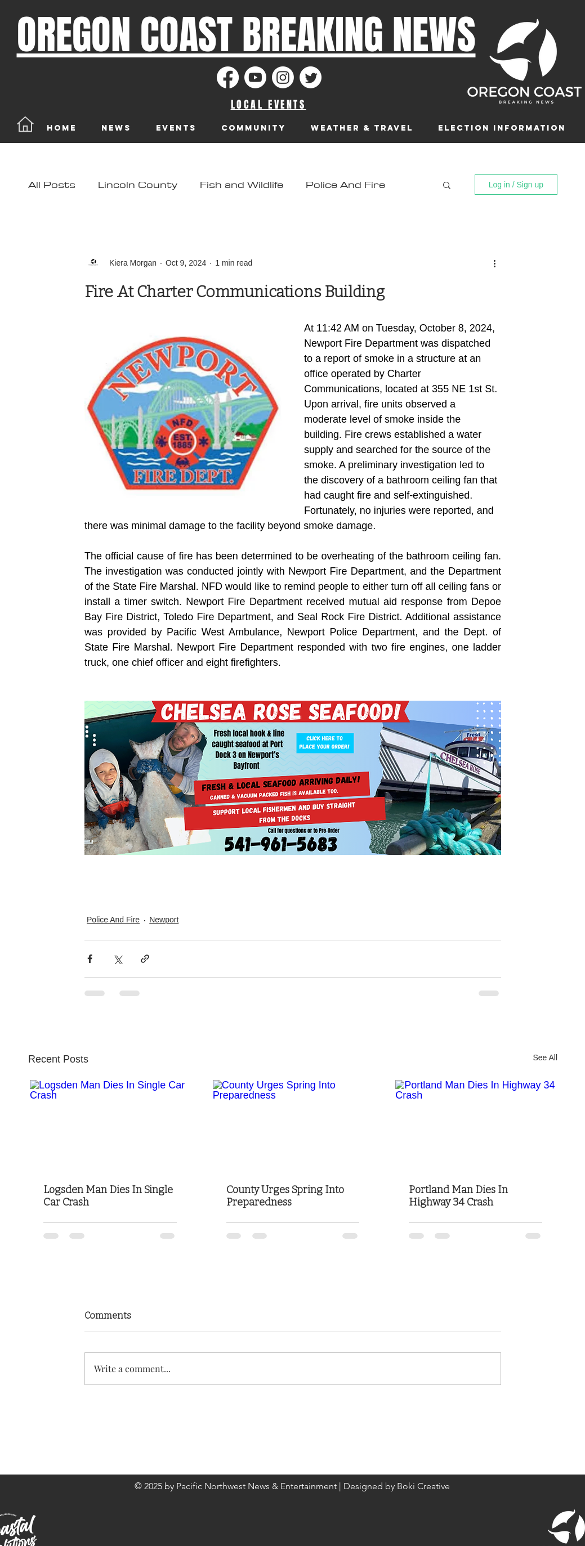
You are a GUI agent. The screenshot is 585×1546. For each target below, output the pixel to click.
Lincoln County (137, 184)
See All (545, 1057)
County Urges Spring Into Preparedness (285, 1196)
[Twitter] (310, 77)
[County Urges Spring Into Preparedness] (293, 1125)
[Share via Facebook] (89, 958)
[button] (446, 184)
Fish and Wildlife (241, 184)
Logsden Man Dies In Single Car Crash (108, 1196)
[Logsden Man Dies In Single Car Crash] (110, 1125)
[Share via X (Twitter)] (117, 958)
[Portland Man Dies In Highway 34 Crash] (475, 1125)
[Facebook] (228, 77)
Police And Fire (345, 184)
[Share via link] (145, 958)
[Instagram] (283, 77)
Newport (163, 919)
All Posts (51, 184)
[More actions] (494, 263)
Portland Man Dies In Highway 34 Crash (458, 1196)
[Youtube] (255, 77)
